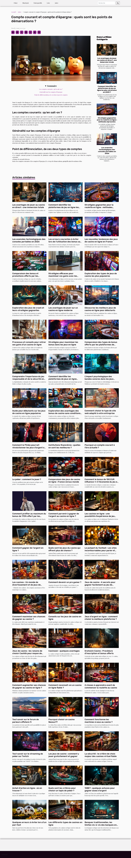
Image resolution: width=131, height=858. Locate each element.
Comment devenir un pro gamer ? (64, 582)
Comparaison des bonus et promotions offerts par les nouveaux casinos (25, 276)
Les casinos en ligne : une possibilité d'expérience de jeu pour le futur (100, 516)
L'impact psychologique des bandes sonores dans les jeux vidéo (99, 379)
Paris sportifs (38, 3)
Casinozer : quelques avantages (64, 651)
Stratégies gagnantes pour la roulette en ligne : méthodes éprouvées (107, 120)
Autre (56, 3)
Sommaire (52, 86)
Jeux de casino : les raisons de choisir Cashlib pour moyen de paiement (27, 653)
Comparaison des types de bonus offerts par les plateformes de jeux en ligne (101, 344)
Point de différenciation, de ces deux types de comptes (50, 95)
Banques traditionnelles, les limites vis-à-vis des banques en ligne (101, 825)
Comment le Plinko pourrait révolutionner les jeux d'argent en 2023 (29, 447)
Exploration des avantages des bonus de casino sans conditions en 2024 (64, 413)
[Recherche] (106, 3)
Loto (48, 3)
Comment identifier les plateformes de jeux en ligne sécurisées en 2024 (62, 379)
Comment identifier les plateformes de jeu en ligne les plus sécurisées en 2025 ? (107, 89)
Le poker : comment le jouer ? (26, 479)
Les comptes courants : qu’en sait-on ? (51, 89)
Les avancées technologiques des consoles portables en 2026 (107, 150)
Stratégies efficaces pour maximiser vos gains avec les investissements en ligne (62, 276)
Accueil (13, 12)
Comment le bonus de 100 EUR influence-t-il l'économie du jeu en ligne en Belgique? (101, 482)
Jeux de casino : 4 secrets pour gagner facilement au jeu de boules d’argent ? (100, 585)
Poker (15, 3)
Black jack (26, 3)
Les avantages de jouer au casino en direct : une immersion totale (107, 60)
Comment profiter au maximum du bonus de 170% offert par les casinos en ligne (29, 516)
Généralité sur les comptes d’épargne (50, 92)
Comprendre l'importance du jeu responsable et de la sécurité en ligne (28, 379)
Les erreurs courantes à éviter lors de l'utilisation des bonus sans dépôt (65, 241)
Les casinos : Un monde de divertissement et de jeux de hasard (26, 585)
